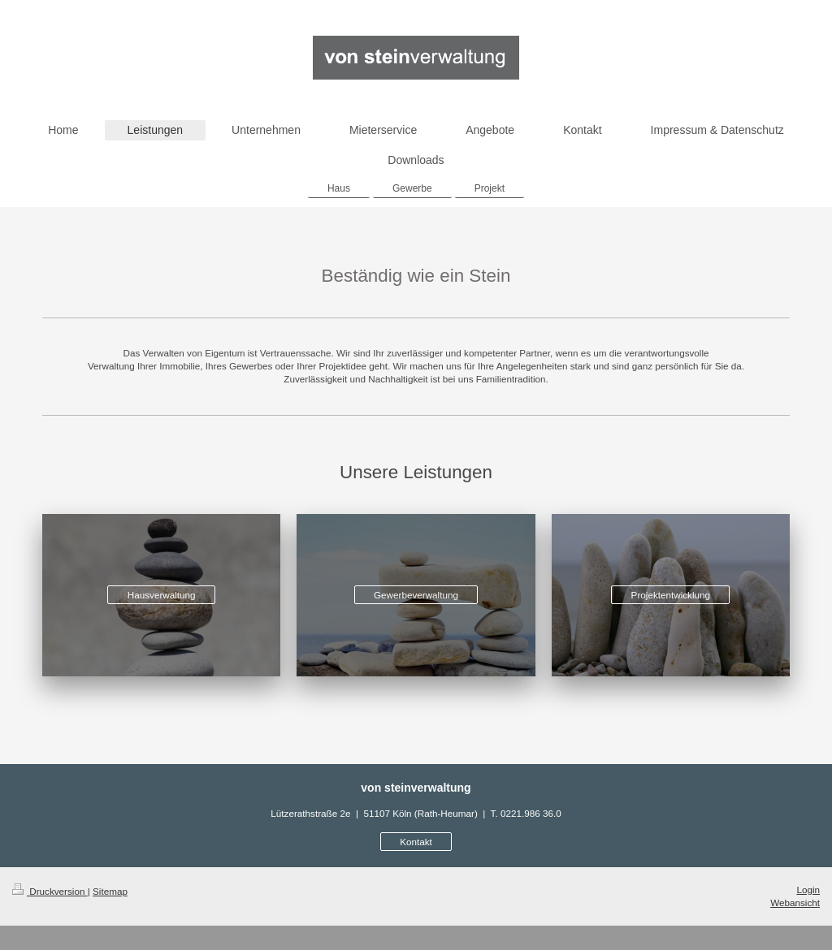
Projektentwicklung (670, 594)
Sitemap (110, 891)
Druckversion (50, 891)
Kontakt (416, 841)
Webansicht (795, 902)
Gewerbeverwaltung (416, 594)
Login (808, 889)
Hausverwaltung (162, 594)
